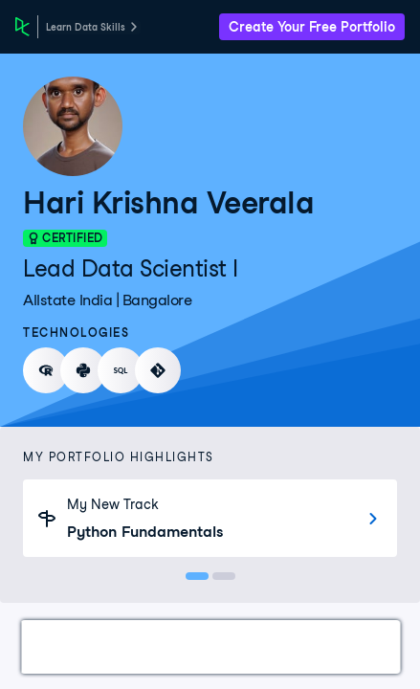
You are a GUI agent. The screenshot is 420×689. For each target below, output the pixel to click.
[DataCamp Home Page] (22, 26)
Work (61, 646)
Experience (367, 646)
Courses (267, 646)
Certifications (159, 646)
